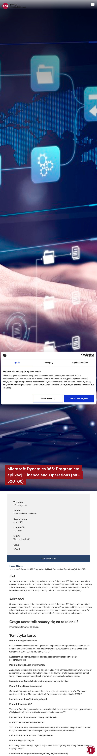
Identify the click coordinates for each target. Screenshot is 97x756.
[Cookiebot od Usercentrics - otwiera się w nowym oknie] (83, 355)
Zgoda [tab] (17, 363)
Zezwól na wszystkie (79, 399)
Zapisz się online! (48, 558)
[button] (90, 749)
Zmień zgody (48, 399)
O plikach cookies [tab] (80, 363)
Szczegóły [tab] (48, 363)
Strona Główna (16, 565)
